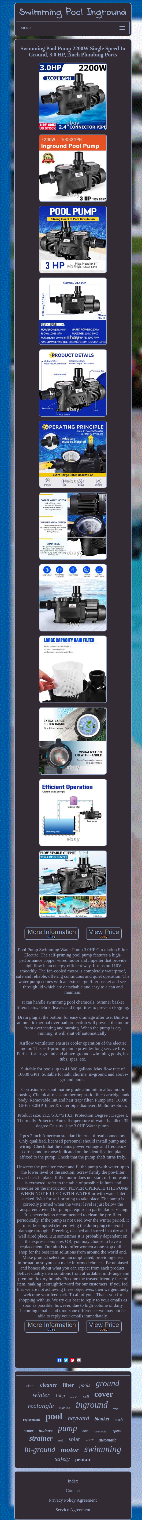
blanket (102, 1419)
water (28, 1430)
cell (86, 1396)
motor (70, 1449)
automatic (108, 1440)
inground (92, 1405)
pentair (83, 1459)
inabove (46, 1430)
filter (68, 1385)
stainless (64, 1408)
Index (73, 1481)
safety (62, 1458)
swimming (102, 1449)
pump (67, 1428)
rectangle (41, 1406)
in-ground (39, 1449)
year (89, 1439)
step (115, 1408)
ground (107, 1383)
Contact (73, 1490)
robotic (74, 1397)
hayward (78, 1418)
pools (84, 1385)
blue (85, 1431)
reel (60, 1440)
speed (117, 1431)
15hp (60, 1395)
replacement (31, 1420)
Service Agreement (72, 1509)
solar (74, 1439)
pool (53, 1416)
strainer (41, 1438)
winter (41, 1394)
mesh (119, 1420)
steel (30, 1385)
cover (103, 1394)
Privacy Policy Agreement (73, 1500)
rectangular (101, 1431)
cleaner (48, 1385)
